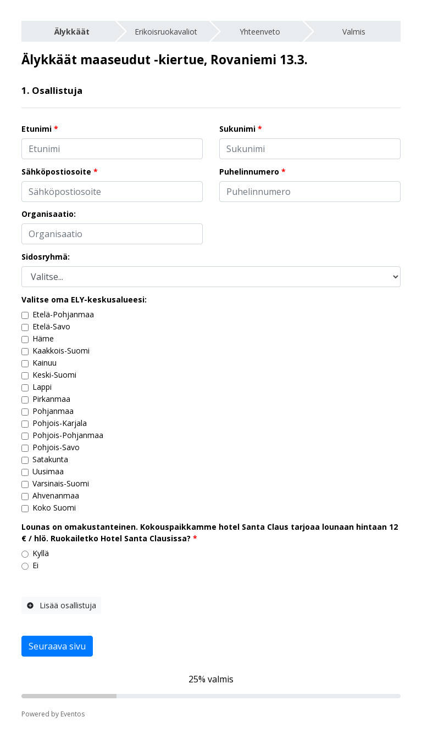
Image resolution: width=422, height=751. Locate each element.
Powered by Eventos (53, 714)
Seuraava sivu (57, 646)
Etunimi (36, 129)
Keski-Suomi (54, 374)
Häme (43, 338)
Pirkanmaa (51, 399)
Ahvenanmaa (55, 495)
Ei (35, 565)
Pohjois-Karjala (59, 423)
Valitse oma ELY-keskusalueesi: (84, 299)
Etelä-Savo (51, 326)
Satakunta (50, 459)
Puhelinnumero (249, 171)
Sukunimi (237, 129)
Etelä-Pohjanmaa (63, 314)
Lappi (42, 387)
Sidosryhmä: (45, 256)
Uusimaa (48, 471)
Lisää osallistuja (61, 605)
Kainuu (44, 362)
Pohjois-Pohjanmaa (67, 435)
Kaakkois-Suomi (61, 350)
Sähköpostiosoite (56, 171)
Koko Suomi (54, 507)
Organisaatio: (48, 214)
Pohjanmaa (53, 411)
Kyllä (40, 553)
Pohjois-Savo (56, 447)
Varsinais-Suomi (60, 483)
